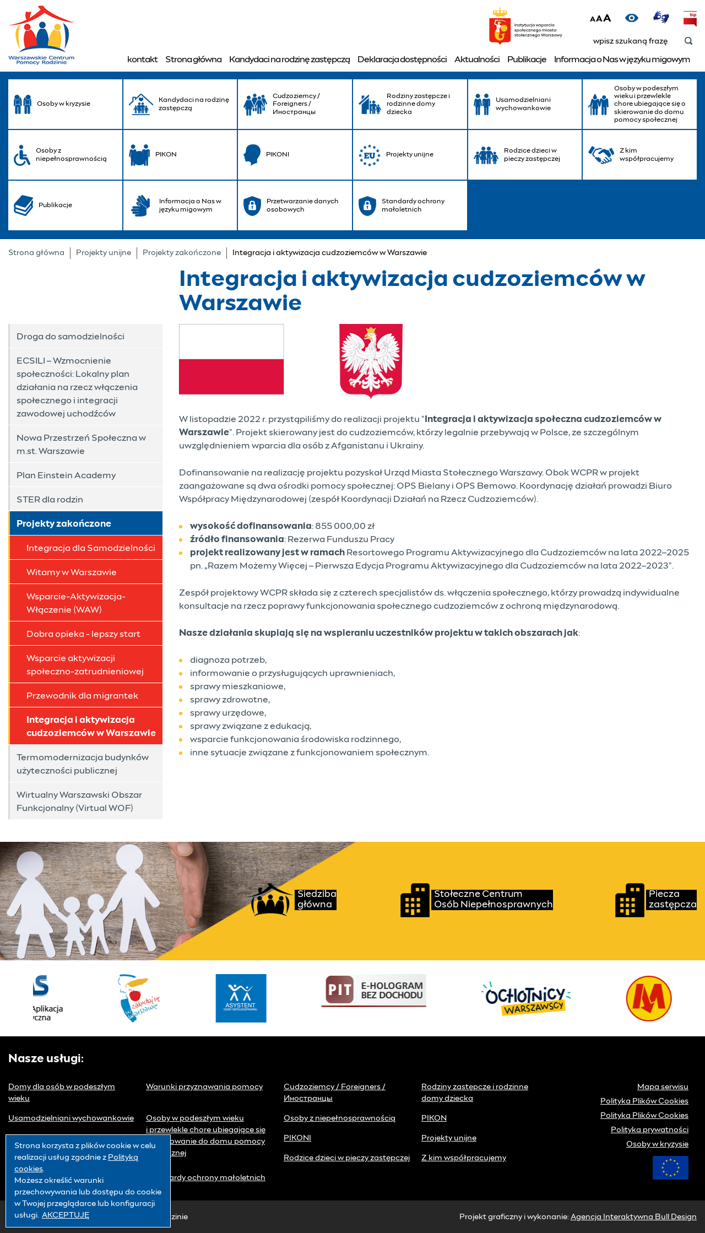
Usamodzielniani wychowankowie (71, 1118)
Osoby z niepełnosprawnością (339, 1118)
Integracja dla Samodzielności (90, 548)
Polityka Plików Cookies (644, 1101)
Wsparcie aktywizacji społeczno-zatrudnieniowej (85, 665)
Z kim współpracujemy (463, 1158)
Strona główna (193, 59)
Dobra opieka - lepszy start (83, 634)
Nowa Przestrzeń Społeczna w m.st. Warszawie (81, 445)
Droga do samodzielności (70, 336)
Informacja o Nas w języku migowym (622, 59)
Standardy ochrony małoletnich (205, 1178)
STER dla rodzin (50, 499)
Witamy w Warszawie (71, 572)
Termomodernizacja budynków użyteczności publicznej (83, 764)
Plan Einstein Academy (66, 475)
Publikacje (526, 59)
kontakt (142, 59)
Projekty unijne (103, 253)
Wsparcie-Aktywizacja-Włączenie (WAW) (76, 603)
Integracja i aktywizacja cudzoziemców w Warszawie (91, 727)
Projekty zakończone (182, 253)
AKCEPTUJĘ (65, 1215)
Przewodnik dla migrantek (82, 695)
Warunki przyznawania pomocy (204, 1087)
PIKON (434, 1118)
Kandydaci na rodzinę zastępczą (289, 59)
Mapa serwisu (662, 1087)
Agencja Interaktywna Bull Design (634, 1217)
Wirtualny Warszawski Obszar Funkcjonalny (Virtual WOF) (79, 802)
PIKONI (297, 1138)
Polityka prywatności (649, 1130)
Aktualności (477, 59)
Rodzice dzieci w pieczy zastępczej (347, 1158)
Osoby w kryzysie (657, 1144)
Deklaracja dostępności (402, 59)
